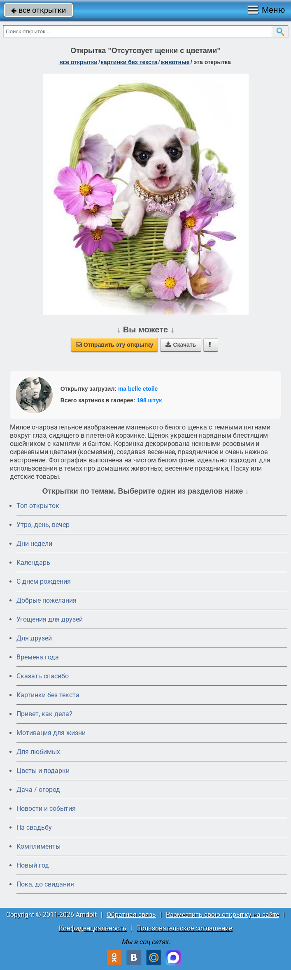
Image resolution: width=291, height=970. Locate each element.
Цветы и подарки (43, 771)
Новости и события (46, 808)
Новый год (32, 865)
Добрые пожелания (46, 600)
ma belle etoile (138, 388)
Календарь (33, 562)
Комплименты (38, 846)
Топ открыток (37, 506)
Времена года (37, 657)
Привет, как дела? (44, 714)
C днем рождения (43, 581)
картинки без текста (129, 62)
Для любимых (38, 752)
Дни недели (34, 544)
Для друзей (34, 638)
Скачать (180, 344)
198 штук (149, 400)
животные (175, 62)
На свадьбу (34, 827)
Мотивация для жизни (51, 733)
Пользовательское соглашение (184, 928)
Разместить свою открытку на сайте (222, 915)
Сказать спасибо (42, 676)
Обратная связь (131, 915)
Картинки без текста (47, 695)
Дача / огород (38, 790)
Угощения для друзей (49, 619)
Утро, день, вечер (43, 525)
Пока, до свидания (45, 884)
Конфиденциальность (92, 928)
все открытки (38, 10)
